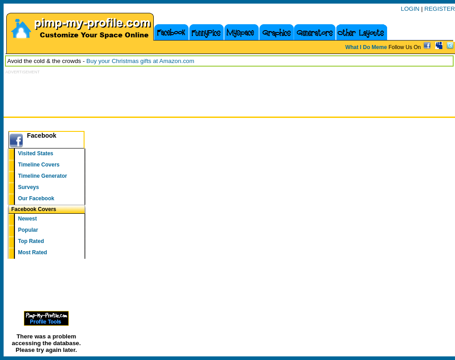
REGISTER (439, 8)
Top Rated (31, 241)
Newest (27, 219)
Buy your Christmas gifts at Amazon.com (140, 61)
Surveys (28, 187)
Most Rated (32, 252)
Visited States (35, 153)
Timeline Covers (38, 165)
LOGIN (410, 8)
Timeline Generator (42, 176)
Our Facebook (36, 198)
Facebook (41, 135)
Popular (28, 230)
